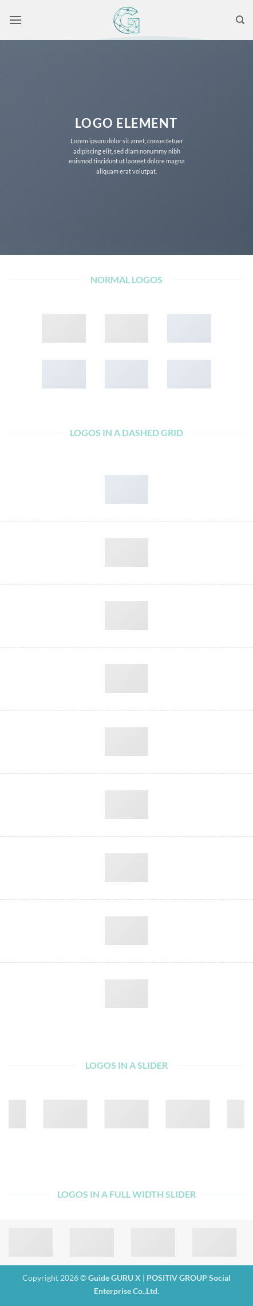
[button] (15, 20)
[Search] (240, 20)
